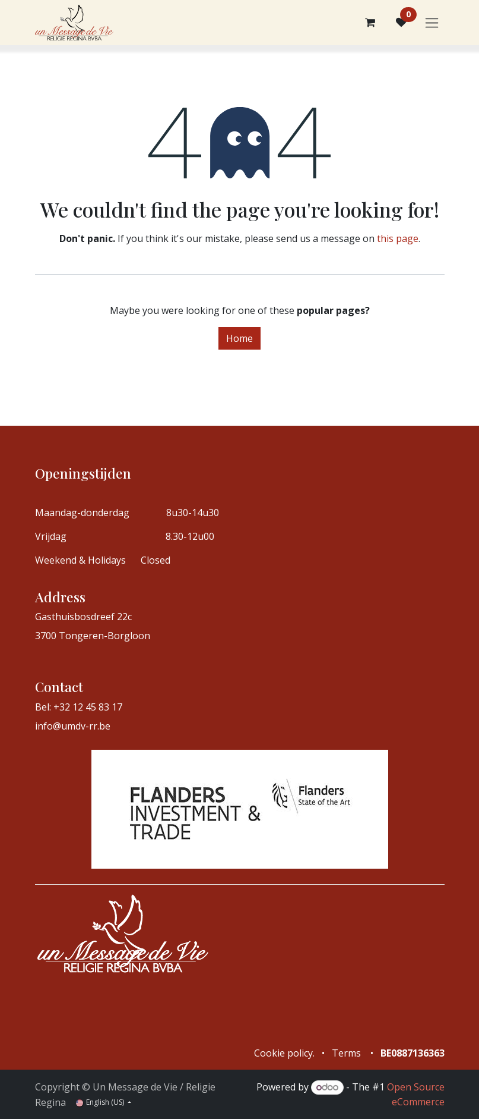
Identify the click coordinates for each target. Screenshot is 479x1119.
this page (397, 238)
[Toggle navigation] (432, 23)
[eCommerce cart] (370, 23)
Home (239, 338)
